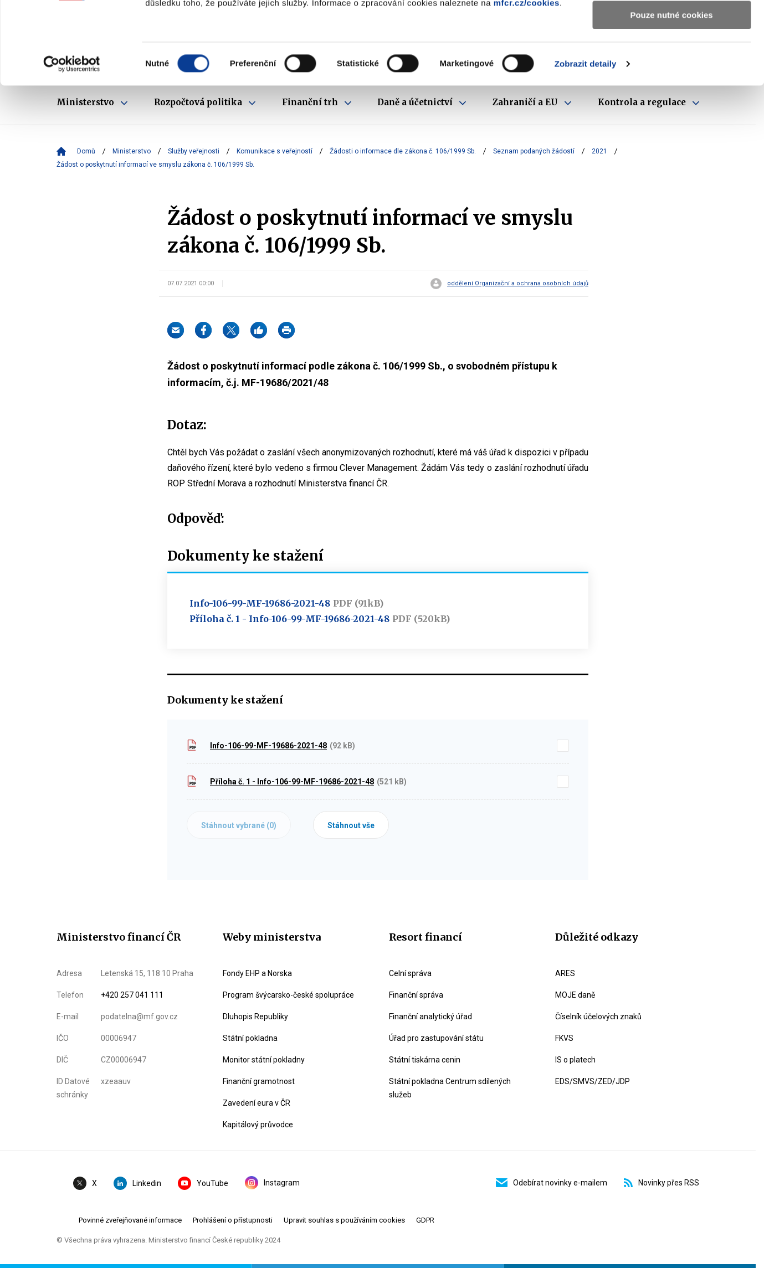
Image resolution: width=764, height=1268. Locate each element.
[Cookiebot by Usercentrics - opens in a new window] (71, 141)
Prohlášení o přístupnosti (233, 1220)
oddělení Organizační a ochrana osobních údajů (517, 283)
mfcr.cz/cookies (527, 80)
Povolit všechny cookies (671, 27)
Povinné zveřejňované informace (130, 1220)
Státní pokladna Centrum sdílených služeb (450, 1088)
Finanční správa (416, 994)
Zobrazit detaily (586, 141)
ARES (565, 973)
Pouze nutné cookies (671, 92)
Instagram (272, 1182)
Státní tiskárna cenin (424, 1059)
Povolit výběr (671, 60)
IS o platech (575, 1059)
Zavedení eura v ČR (256, 1102)
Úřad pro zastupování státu (436, 1038)
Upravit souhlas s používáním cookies (344, 1220)
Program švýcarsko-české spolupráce (288, 994)
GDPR (425, 1220)
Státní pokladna (250, 1038)
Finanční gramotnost (259, 1081)
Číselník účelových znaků (598, 1016)
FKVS (564, 1038)
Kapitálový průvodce (258, 1124)
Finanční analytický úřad (430, 1016)
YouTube (203, 1183)
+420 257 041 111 (132, 994)
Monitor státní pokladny (264, 1059)
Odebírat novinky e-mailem (551, 1182)
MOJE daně (575, 994)
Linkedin (137, 1183)
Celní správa (410, 973)
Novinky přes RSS (661, 1182)
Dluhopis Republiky (255, 1016)
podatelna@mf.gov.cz (139, 1016)
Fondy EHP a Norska (257, 973)
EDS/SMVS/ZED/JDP (592, 1081)
